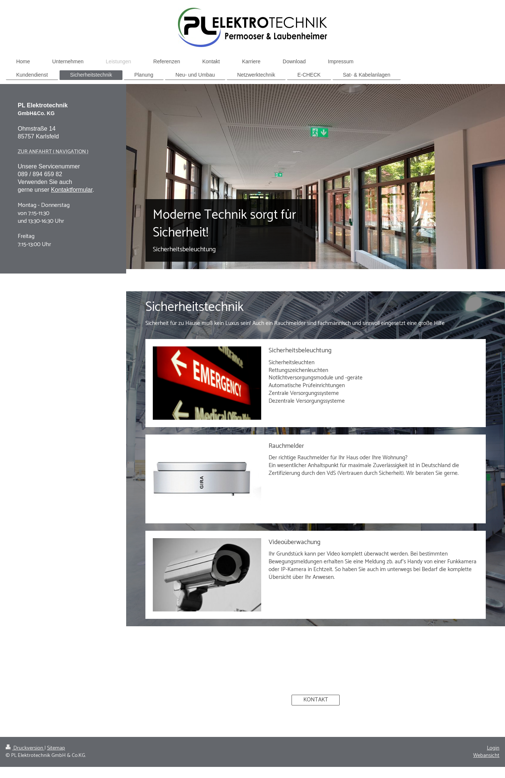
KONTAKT (315, 699)
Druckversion (25, 748)
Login (493, 748)
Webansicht (486, 755)
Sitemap (56, 748)
